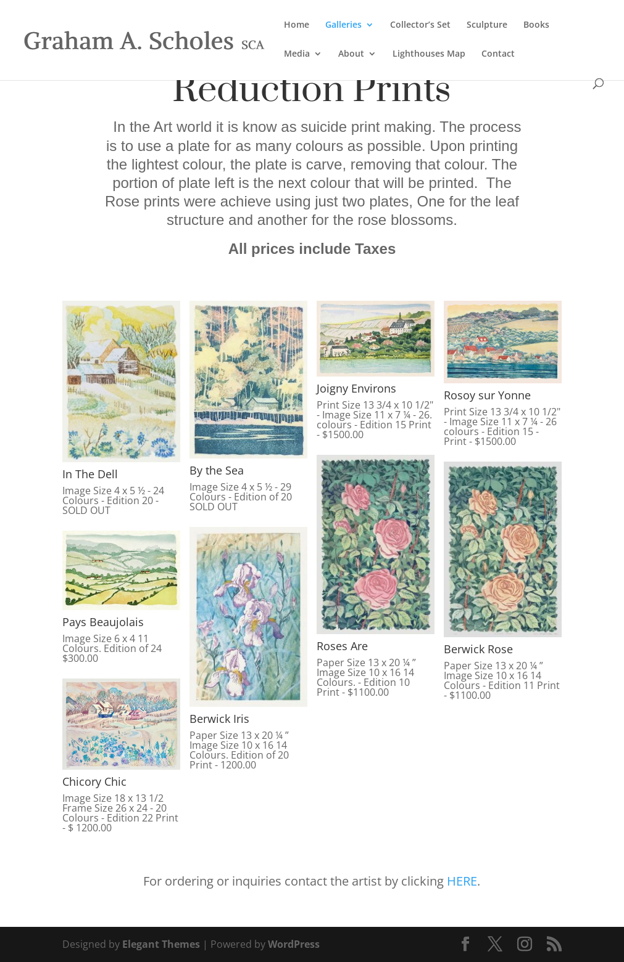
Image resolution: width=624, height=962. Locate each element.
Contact (498, 54)
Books (536, 25)
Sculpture (487, 25)
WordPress (294, 944)
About (351, 54)
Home (296, 25)
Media (297, 54)
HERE (462, 881)
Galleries (343, 25)
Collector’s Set (420, 25)
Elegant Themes (161, 944)
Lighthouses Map (429, 54)
